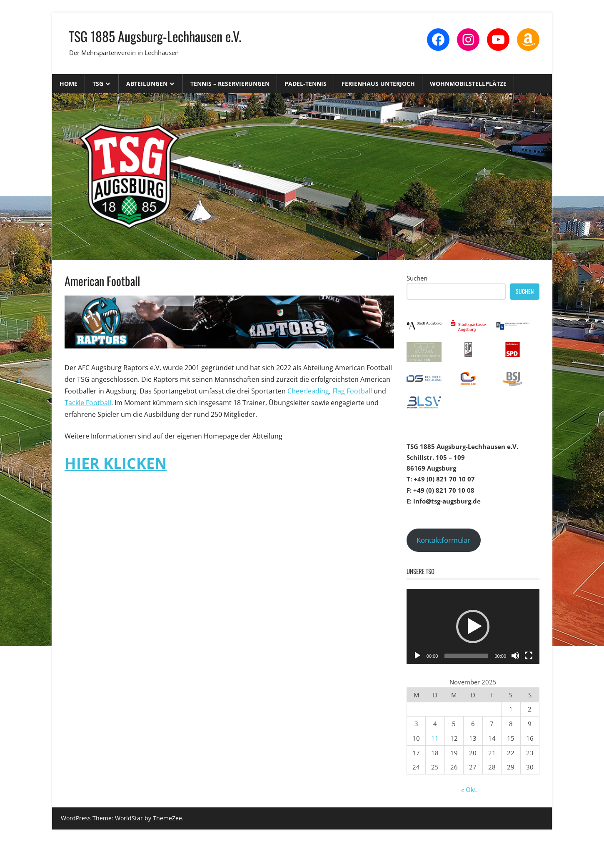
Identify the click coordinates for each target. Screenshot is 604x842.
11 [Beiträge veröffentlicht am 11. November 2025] (435, 738)
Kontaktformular (443, 540)
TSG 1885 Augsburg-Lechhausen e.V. (155, 36)
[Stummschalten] (515, 656)
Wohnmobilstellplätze (468, 84)
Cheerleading (308, 391)
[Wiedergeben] (417, 656)
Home (68, 84)
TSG (97, 84)
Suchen (417, 278)
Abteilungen (146, 84)
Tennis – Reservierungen (230, 84)
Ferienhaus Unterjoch (378, 84)
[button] (472, 626)
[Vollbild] (528, 656)
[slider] (466, 656)
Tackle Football (88, 402)
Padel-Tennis (306, 84)
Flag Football (352, 391)
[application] (473, 626)
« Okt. (469, 789)
